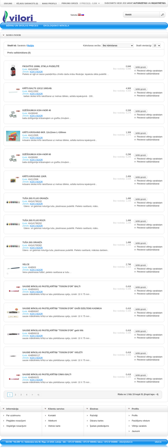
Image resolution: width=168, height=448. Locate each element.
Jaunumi (136, 431)
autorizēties (140, 3)
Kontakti (52, 415)
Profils (135, 415)
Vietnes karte (54, 426)
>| (38, 395)
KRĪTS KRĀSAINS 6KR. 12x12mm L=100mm (44, 132)
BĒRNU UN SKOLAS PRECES (22, 25)
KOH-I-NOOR (36, 72)
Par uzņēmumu (13, 415)
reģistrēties (158, 3)
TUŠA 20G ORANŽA (32, 242)
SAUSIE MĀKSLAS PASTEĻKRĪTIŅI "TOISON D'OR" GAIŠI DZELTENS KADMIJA (62, 308)
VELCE (25, 264)
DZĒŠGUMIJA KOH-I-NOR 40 (36, 110)
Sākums (8, 3)
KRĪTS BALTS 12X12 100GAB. (37, 88)
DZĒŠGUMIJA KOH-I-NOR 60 (36, 154)
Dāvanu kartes (96, 421)
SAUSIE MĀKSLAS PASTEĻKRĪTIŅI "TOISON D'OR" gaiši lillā (52, 330)
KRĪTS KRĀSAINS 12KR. (34, 176)
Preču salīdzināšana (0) (19, 53)
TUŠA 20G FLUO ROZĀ (34, 220)
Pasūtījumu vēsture (141, 421)
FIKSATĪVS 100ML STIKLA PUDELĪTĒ (40, 66)
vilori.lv (158, 442)
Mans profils (49, 3)
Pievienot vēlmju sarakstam (149, 71)
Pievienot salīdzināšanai (148, 73)
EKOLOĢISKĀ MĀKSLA (56, 25)
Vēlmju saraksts (139, 426)
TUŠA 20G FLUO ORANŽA (35, 198)
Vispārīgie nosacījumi (16, 426)
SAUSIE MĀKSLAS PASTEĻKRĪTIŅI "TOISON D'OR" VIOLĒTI (52, 352)
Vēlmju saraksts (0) (27, 3)
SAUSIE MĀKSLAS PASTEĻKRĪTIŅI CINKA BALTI (46, 374)
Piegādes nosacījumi (16, 421)
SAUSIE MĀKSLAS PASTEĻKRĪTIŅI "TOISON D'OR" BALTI (51, 286)
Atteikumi (52, 421)
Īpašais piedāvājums (99, 426)
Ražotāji (93, 415)
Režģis (30, 45)
